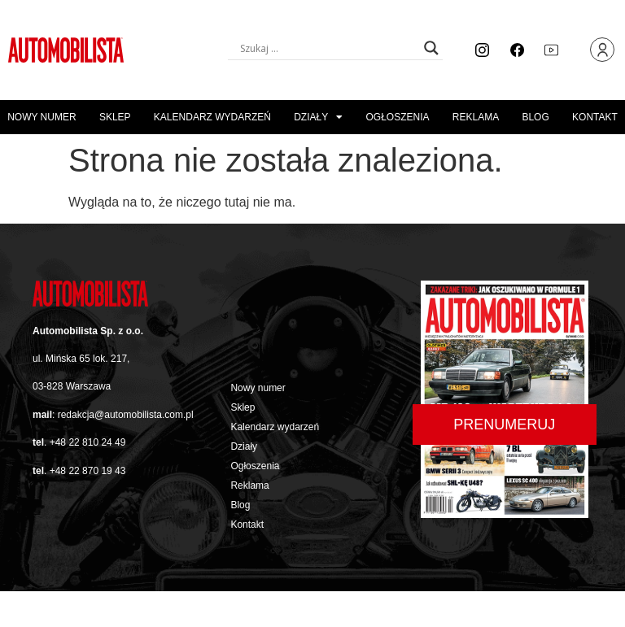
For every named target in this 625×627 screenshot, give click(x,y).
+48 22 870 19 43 (88, 471)
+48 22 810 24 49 (88, 442)
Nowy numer (41, 117)
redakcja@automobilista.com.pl (126, 414)
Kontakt (595, 117)
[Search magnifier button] (431, 48)
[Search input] (328, 48)
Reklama (475, 117)
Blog (535, 117)
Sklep (115, 117)
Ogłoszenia (397, 117)
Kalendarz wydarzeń (212, 117)
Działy (318, 117)
